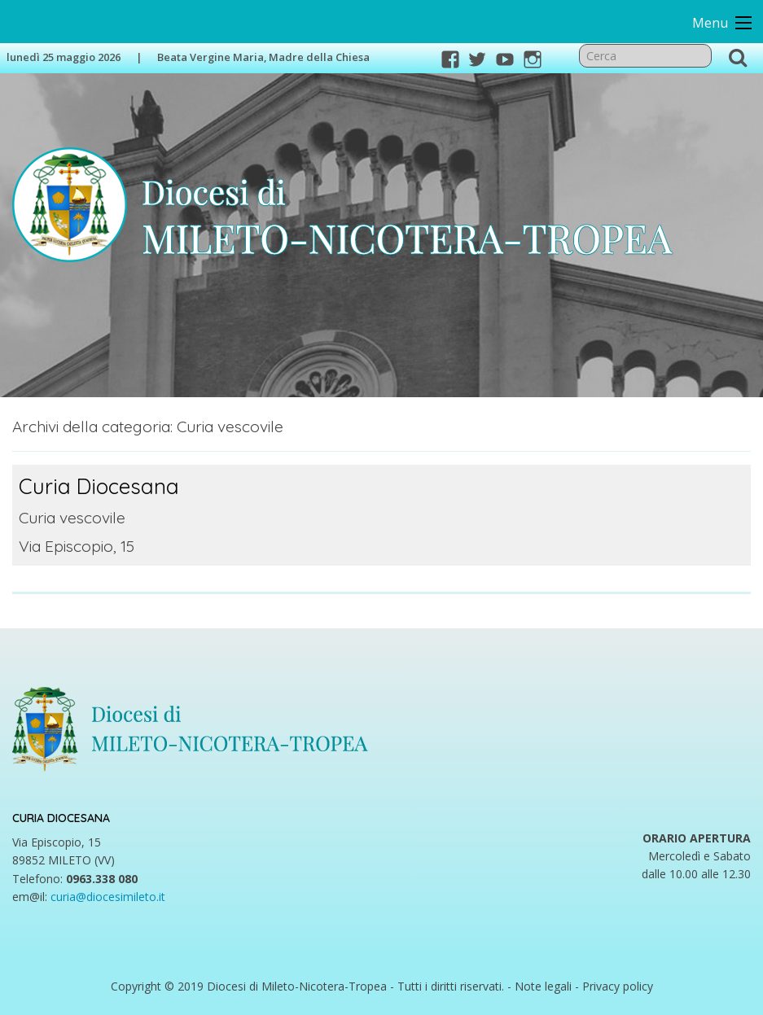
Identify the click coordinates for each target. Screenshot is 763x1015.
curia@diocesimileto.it (107, 895)
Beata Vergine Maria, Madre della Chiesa (263, 57)
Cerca (737, 57)
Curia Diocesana (97, 485)
